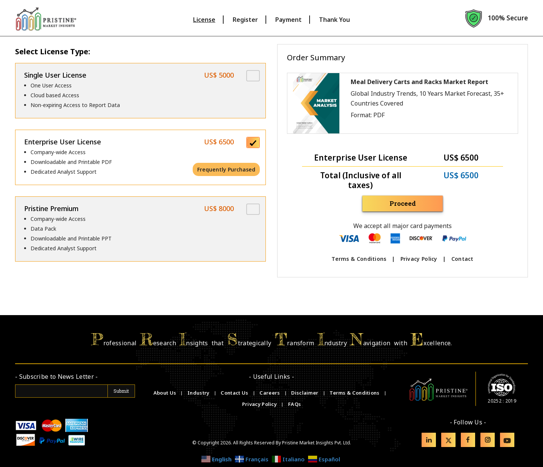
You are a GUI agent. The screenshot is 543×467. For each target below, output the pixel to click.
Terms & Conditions (358, 258)
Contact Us (235, 392)
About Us (165, 392)
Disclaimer (305, 392)
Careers (270, 392)
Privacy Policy (418, 258)
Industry (198, 392)
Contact (462, 258)
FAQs (294, 404)
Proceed (403, 203)
